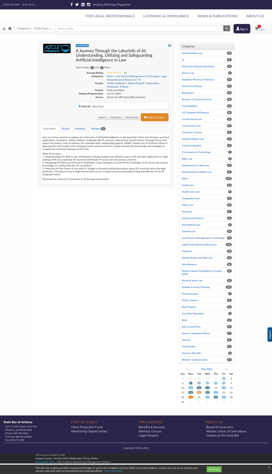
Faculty (65, 128)
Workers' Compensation (194, 359)
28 (215, 397)
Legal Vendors (148, 435)
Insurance (187, 211)
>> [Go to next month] (226, 369)
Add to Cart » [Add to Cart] (155, 117)
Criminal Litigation (191, 145)
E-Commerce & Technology (196, 152)
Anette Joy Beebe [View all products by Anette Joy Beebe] (116, 83)
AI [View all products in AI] (139, 79)
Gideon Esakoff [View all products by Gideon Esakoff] (136, 83)
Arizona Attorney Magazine (111, 4)
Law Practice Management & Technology (203, 237)
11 (190, 387)
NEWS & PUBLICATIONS (218, 16)
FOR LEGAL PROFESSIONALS (109, 16)
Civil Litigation (189, 105)
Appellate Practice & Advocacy (198, 79)
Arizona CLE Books (192, 86)
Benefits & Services (152, 427)
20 (207, 392)
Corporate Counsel (192, 132)
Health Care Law (191, 191)
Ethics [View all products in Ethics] (110, 76)
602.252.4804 (11, 4)
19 (199, 392)
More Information (113, 470)
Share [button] (102, 117)
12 (199, 387)
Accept (214, 469)
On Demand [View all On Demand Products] (82, 45)
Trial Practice (189, 346)
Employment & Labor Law (195, 165)
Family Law (188, 185)
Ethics (185, 178)
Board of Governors (219, 427)
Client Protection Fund (87, 427)
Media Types (42, 28)
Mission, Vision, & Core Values (226, 431)
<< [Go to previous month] (187, 369)
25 (190, 397)
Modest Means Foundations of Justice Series (202, 272)
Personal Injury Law (192, 280)
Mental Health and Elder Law (197, 257)
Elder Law (187, 158)
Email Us (28, 4)
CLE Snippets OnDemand (195, 112)
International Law (191, 224)
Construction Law (191, 125)
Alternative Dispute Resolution (198, 66)
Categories (24, 28)
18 (190, 392)
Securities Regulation (193, 313)
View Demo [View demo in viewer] (115, 117)
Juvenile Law (189, 231)
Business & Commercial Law (197, 99)
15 (223, 387)
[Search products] (226, 28)
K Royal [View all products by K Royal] (124, 86)
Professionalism (190, 293)
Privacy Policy (90, 458)
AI (183, 59)
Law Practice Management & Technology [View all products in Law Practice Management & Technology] (137, 76)
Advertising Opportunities (89, 431)
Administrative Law (192, 53)
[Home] (9, 28)
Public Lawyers (190, 300)
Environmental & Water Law (197, 171)
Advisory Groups (150, 431)
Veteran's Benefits (191, 353)
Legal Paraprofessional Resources (199, 244)
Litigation (187, 251)
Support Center (44, 458)
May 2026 (206, 369)
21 (215, 392)
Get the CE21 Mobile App (67, 458)
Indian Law (187, 204)
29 (223, 397)
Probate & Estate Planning (196, 287)
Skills (184, 320)
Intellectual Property (193, 218)
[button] (4, 28)
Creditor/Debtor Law (193, 138)
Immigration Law (191, 198)
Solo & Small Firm (191, 326)
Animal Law (188, 72)
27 (207, 397)
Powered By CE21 (45, 461)
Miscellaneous (189, 264)
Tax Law (186, 339)
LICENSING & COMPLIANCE (166, 16)
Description (49, 128)
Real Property (189, 306)
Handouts (80, 128)
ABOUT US (255, 16)
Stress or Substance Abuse (196, 333)
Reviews (98, 128)
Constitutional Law (192, 119)
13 (207, 387)
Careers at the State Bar (222, 435)
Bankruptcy (188, 92)
